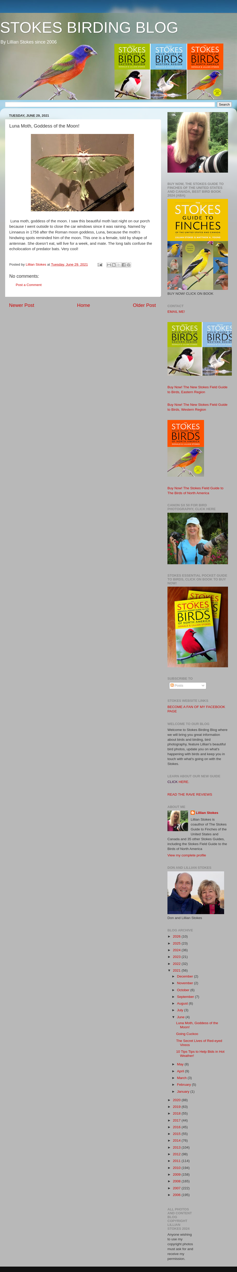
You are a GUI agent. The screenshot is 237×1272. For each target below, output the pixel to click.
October (183, 990)
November (185, 983)
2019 (177, 1107)
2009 (177, 1174)
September (186, 997)
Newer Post (21, 305)
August (183, 1003)
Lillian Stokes (207, 813)
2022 (177, 964)
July (180, 1010)
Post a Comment (29, 285)
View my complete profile (186, 855)
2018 (177, 1113)
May (180, 1064)
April (181, 1071)
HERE (184, 782)
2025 (177, 943)
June (181, 1017)
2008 (177, 1181)
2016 (177, 1127)
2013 (177, 1147)
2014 (177, 1140)
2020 (177, 1100)
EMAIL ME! (176, 312)
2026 (177, 936)
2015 (177, 1134)
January (183, 1091)
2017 (177, 1120)
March (182, 1078)
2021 (177, 970)
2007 (177, 1188)
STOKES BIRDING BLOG (89, 27)
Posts (177, 685)
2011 (177, 1161)
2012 (177, 1154)
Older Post (144, 305)
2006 (177, 1195)
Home (83, 305)
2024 (177, 950)
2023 (177, 957)
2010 (177, 1168)
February (184, 1084)
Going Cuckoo (187, 1034)
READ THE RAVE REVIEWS (189, 794)
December (185, 976)
